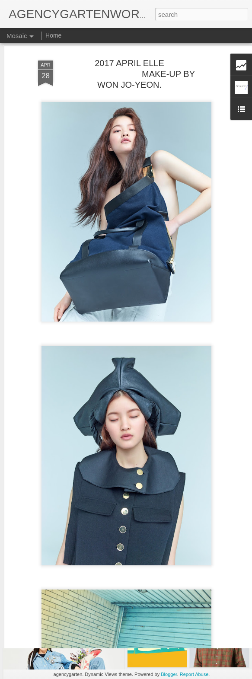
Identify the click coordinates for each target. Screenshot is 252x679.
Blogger (169, 674)
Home (53, 35)
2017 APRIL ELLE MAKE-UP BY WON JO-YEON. (129, 52)
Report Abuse (194, 674)
